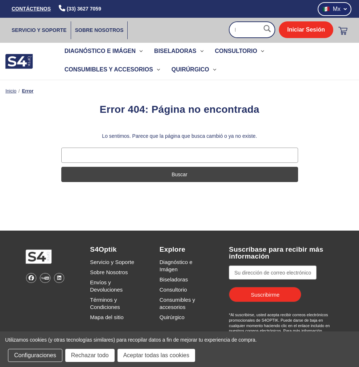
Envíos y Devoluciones (106, 286)
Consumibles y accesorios (112, 69)
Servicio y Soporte (39, 30)
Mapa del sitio (107, 317)
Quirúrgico (194, 69)
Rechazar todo (90, 355)
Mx (334, 9)
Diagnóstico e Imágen (104, 51)
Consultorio (239, 51)
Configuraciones (35, 355)
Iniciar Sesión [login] (306, 29)
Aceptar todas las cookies (156, 355)
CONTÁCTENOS (31, 9)
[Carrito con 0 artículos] (342, 31)
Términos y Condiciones (105, 303)
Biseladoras (178, 51)
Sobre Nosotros (99, 30)
